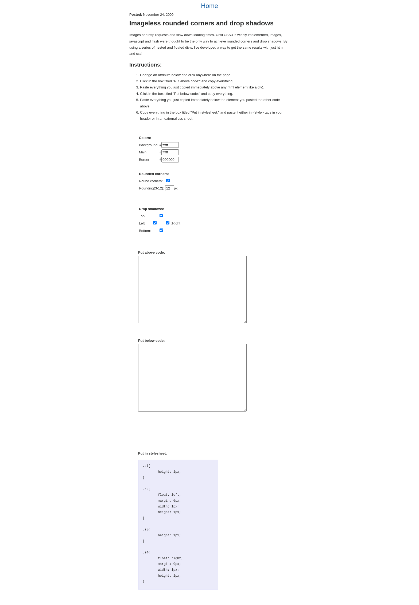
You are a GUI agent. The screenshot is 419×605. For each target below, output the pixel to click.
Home (209, 5)
